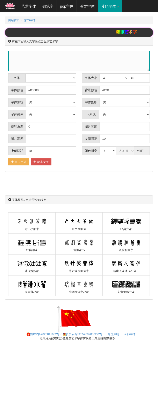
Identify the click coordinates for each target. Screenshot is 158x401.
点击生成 (18, 162)
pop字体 (66, 6)
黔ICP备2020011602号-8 (44, 334)
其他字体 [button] (110, 6)
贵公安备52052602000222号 (83, 334)
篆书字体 (30, 20)
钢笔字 (47, 6)
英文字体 (87, 6)
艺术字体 (30, 6)
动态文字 (41, 162)
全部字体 (130, 334)
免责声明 (113, 334)
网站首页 (14, 20)
